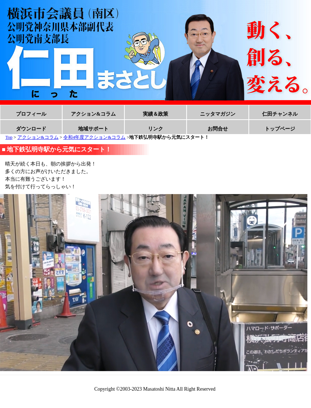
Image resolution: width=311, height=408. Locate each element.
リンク (155, 129)
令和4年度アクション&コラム (94, 137)
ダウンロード (31, 129)
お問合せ (218, 129)
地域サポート (93, 129)
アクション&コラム (93, 114)
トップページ (280, 129)
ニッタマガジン (217, 114)
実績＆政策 (155, 114)
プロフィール (31, 114)
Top (8, 137)
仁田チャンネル (280, 114)
